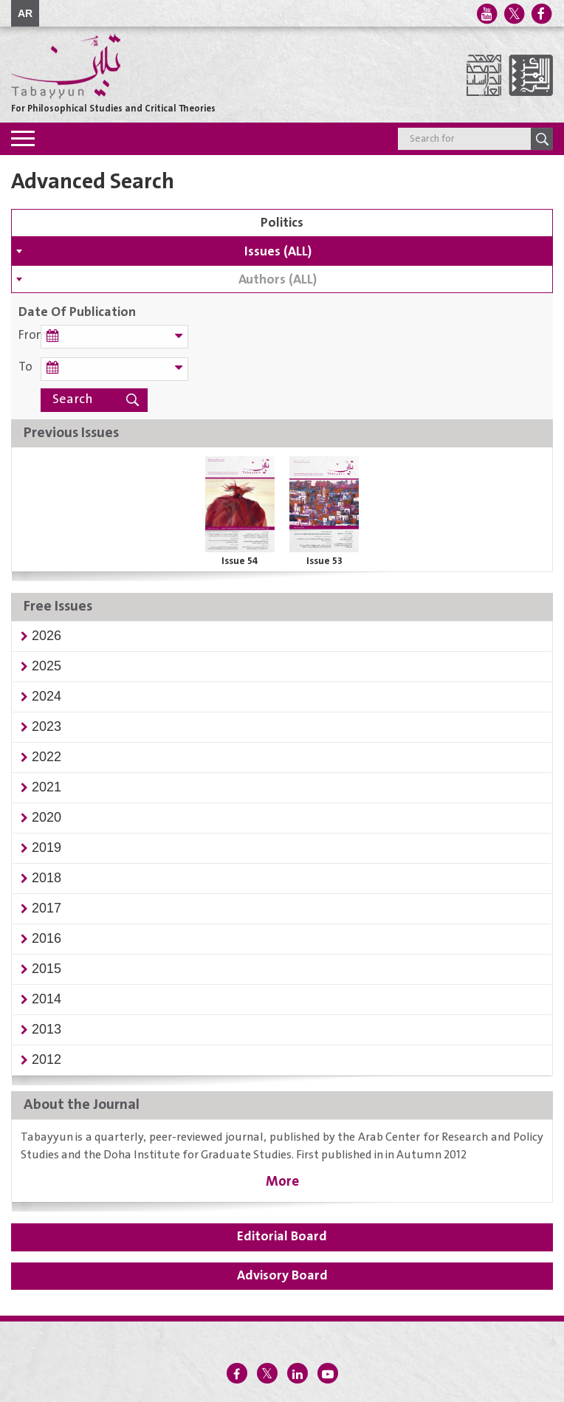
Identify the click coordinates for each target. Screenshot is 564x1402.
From (29, 336)
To (25, 367)
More (282, 1181)
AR (25, 13)
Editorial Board (282, 1237)
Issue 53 (324, 561)
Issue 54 (239, 561)
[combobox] (282, 251)
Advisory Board (282, 1276)
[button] (46, 635)
